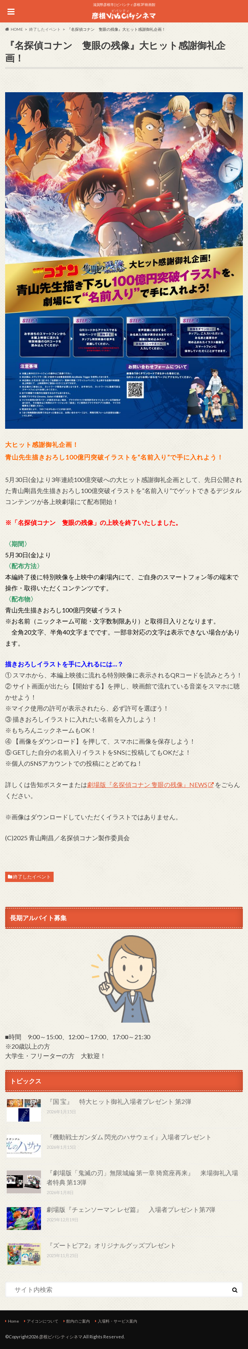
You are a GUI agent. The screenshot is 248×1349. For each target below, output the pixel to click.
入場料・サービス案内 (117, 1321)
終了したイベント (32, 877)
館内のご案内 (78, 1321)
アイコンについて (42, 1321)
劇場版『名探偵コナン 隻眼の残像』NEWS (147, 784)
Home (13, 1321)
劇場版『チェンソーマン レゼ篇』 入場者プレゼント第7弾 (131, 1209)
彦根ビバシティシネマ (60, 1336)
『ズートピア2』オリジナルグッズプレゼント (111, 1245)
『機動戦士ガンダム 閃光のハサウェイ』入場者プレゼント (129, 1137)
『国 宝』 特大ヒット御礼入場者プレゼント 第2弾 (119, 1101)
